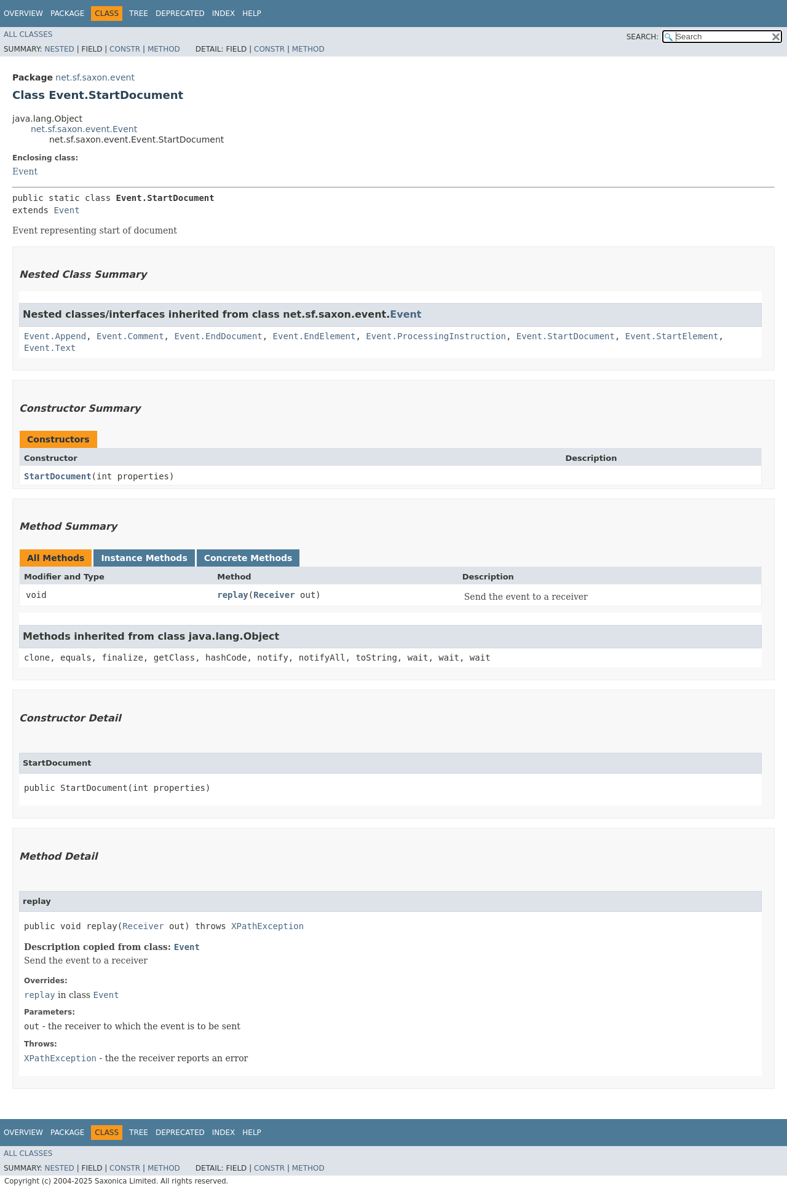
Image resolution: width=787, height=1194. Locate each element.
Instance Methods (144, 558)
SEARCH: (643, 37)
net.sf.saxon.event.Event (84, 129)
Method (164, 49)
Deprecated (180, 13)
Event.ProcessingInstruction (436, 336)
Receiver (274, 595)
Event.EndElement (314, 336)
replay (232, 595)
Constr (124, 49)
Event (25, 171)
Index (223, 13)
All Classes (28, 34)
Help (251, 13)
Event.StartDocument (565, 336)
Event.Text (50, 348)
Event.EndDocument (218, 336)
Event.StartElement (672, 336)
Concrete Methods (248, 558)
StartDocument (58, 476)
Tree (138, 13)
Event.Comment (130, 336)
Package (67, 13)
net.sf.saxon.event (95, 77)
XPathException (267, 926)
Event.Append (55, 336)
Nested (59, 49)
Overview (23, 13)
